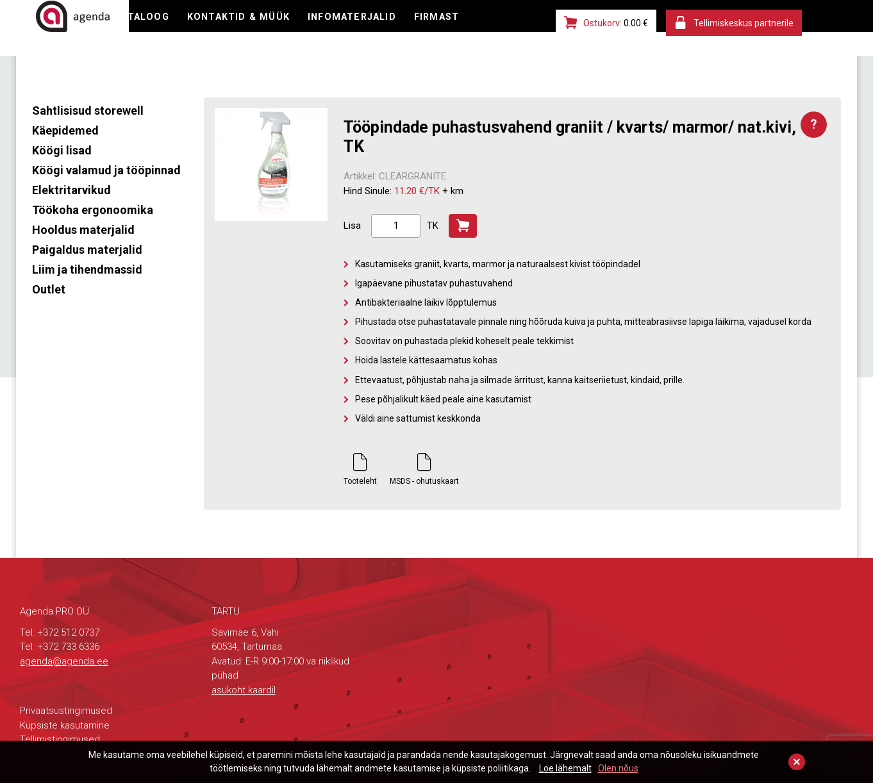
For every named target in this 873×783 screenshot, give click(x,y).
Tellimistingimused (60, 739)
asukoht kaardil (244, 690)
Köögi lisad (62, 150)
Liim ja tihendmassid (87, 269)
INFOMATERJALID (467, 29)
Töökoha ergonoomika (92, 210)
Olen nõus (618, 768)
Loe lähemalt (565, 768)
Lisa (352, 225)
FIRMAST (186, 54)
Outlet (48, 289)
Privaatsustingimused (66, 710)
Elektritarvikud (71, 190)
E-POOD (182, 29)
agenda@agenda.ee (64, 661)
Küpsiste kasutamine (65, 725)
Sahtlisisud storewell (88, 110)
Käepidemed (65, 130)
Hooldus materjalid (83, 229)
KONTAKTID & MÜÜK (350, 29)
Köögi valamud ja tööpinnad (106, 170)
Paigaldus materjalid (87, 249)
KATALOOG (250, 29)
